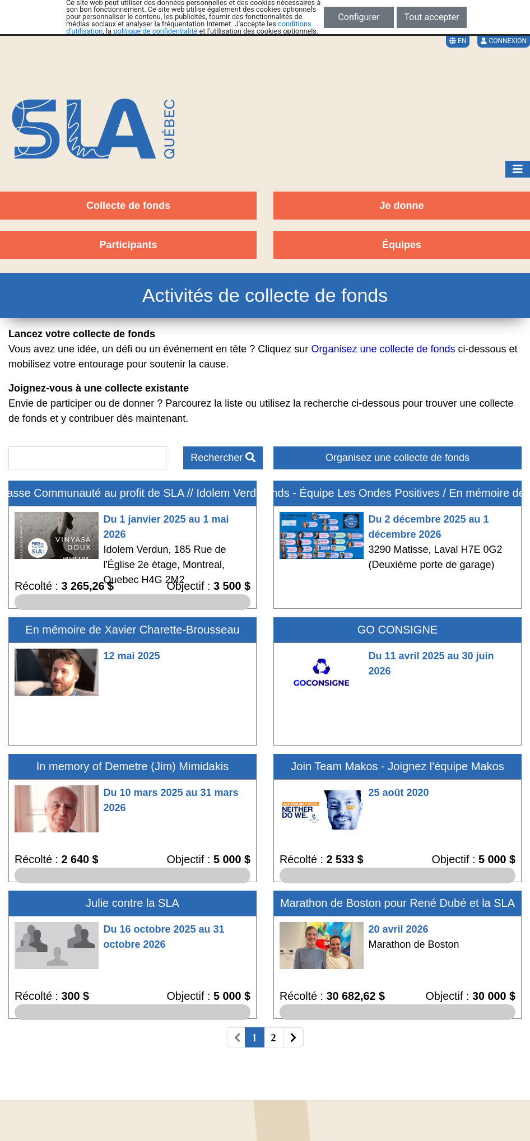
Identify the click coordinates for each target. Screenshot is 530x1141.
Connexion (504, 41)
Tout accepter (432, 17)
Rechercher (222, 457)
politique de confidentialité (155, 31)
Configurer (358, 17)
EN (457, 41)
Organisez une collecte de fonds (397, 457)
